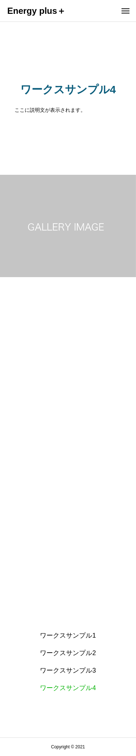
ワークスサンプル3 (68, 670)
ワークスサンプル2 (68, 653)
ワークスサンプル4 (68, 688)
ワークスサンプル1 (68, 635)
